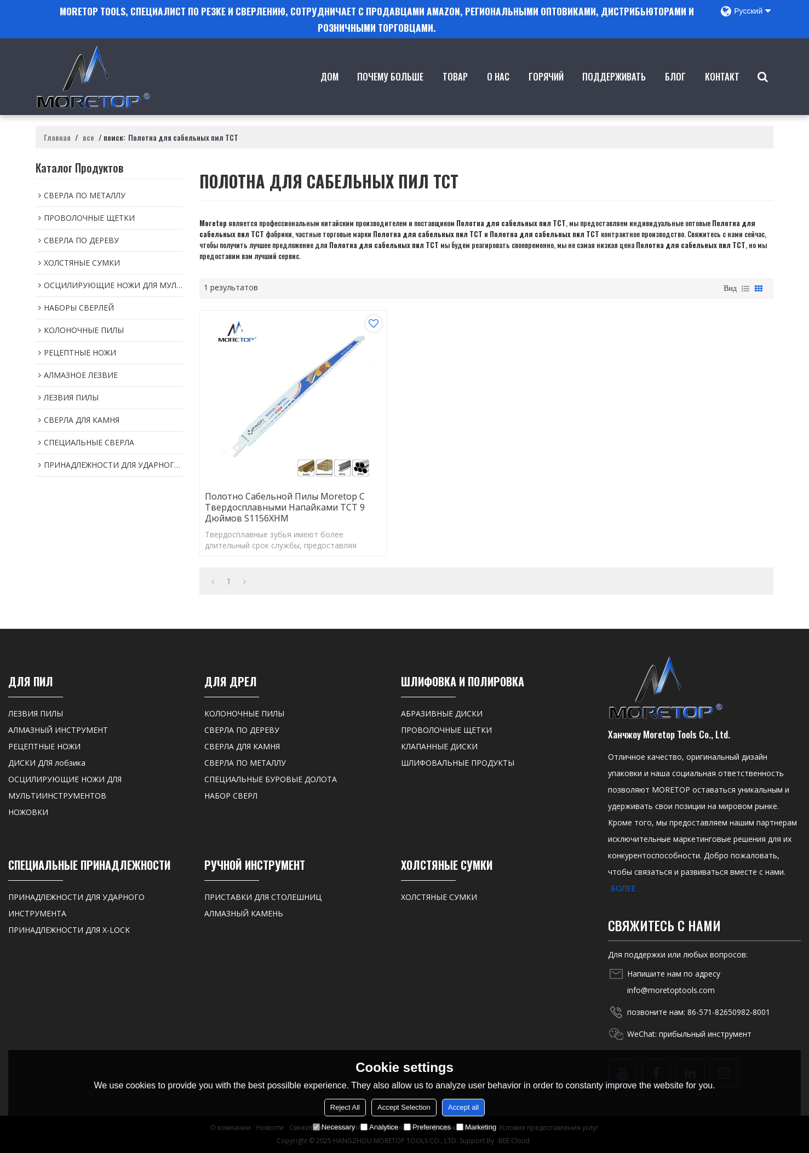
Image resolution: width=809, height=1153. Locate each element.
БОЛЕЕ (623, 888)
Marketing (476, 1127)
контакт (722, 92)
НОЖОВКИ (28, 812)
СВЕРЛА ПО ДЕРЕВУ (241, 730)
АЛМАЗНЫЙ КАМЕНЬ (243, 913)
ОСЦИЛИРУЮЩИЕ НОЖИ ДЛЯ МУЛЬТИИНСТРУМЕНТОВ (65, 787)
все (88, 137)
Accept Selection (404, 1107)
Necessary (334, 1127)
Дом (329, 92)
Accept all (463, 1107)
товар (455, 92)
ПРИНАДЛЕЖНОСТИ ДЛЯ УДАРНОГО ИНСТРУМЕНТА (76, 905)
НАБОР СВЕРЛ (230, 795)
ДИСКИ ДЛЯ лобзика (46, 763)
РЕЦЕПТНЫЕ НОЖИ (44, 746)
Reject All (345, 1107)
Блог (675, 92)
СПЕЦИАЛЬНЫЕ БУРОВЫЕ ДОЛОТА (270, 779)
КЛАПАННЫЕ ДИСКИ (439, 746)
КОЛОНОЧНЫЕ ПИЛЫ (244, 713)
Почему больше (390, 92)
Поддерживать (614, 92)
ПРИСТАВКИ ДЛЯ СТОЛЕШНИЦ (263, 897)
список (745, 288)
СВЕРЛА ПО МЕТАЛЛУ (245, 763)
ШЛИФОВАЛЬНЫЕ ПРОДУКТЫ (457, 763)
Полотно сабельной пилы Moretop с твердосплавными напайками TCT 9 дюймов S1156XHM (285, 507)
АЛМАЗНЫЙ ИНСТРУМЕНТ (58, 730)
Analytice (379, 1127)
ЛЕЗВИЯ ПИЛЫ (35, 713)
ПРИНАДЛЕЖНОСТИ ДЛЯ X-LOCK (69, 930)
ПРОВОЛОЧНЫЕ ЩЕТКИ (446, 730)
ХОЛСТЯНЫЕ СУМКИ (439, 897)
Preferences (427, 1127)
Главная (57, 137)
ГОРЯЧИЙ (546, 92)
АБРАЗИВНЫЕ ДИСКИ (442, 713)
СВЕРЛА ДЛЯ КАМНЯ (242, 746)
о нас (498, 92)
